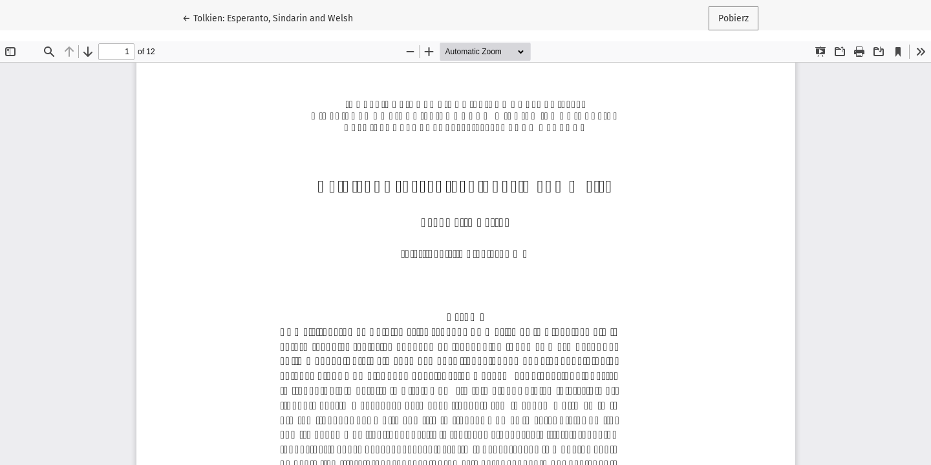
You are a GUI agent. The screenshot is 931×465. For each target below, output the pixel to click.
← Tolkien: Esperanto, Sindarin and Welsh (267, 17)
